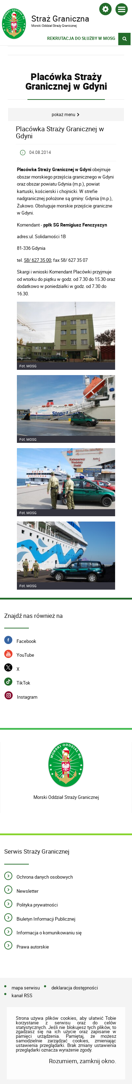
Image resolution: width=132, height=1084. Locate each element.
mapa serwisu (26, 987)
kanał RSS (22, 995)
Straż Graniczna (60, 18)
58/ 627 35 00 (37, 260)
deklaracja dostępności (74, 987)
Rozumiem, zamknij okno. (82, 1061)
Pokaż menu (63, 114)
